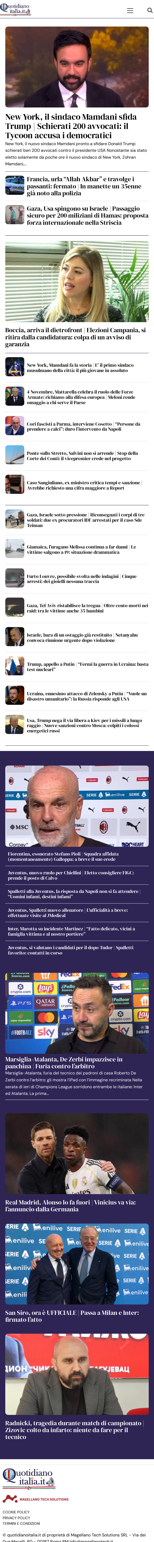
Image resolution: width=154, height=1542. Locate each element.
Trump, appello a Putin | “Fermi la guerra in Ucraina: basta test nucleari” (87, 667)
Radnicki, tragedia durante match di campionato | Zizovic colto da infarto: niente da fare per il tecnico (74, 1430)
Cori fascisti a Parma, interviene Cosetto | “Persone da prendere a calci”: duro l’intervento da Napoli (83, 427)
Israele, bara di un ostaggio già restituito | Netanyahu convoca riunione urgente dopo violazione (82, 637)
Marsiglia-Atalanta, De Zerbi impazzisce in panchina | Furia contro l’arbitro (64, 1062)
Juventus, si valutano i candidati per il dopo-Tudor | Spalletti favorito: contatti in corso (70, 950)
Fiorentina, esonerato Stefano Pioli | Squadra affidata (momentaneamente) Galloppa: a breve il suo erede (63, 856)
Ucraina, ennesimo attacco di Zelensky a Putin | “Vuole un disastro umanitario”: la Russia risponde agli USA (87, 696)
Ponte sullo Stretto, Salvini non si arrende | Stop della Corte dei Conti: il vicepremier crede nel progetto (82, 456)
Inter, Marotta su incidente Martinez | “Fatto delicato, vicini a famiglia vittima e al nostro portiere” (71, 931)
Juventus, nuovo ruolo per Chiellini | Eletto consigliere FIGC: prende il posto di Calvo (71, 875)
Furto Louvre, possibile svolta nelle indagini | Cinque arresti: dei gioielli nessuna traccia (82, 579)
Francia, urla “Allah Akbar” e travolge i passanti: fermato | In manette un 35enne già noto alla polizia (84, 186)
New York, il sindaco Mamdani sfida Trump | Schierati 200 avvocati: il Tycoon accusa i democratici (71, 126)
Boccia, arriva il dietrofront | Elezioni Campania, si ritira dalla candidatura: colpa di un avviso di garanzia (75, 337)
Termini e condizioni (21, 1523)
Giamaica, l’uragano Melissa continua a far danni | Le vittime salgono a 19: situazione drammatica (81, 549)
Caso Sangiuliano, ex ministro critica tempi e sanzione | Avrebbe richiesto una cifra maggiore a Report (84, 485)
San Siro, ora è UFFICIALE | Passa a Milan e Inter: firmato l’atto (72, 1316)
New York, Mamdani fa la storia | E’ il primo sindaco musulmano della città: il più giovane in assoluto (80, 368)
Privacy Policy (16, 1518)
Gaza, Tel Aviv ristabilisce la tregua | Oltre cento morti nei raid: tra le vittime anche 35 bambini (87, 608)
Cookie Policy (16, 1512)
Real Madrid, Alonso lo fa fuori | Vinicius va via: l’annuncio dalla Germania (70, 1205)
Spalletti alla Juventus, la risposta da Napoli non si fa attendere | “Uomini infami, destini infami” (74, 894)
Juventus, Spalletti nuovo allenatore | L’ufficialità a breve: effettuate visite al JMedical (68, 913)
